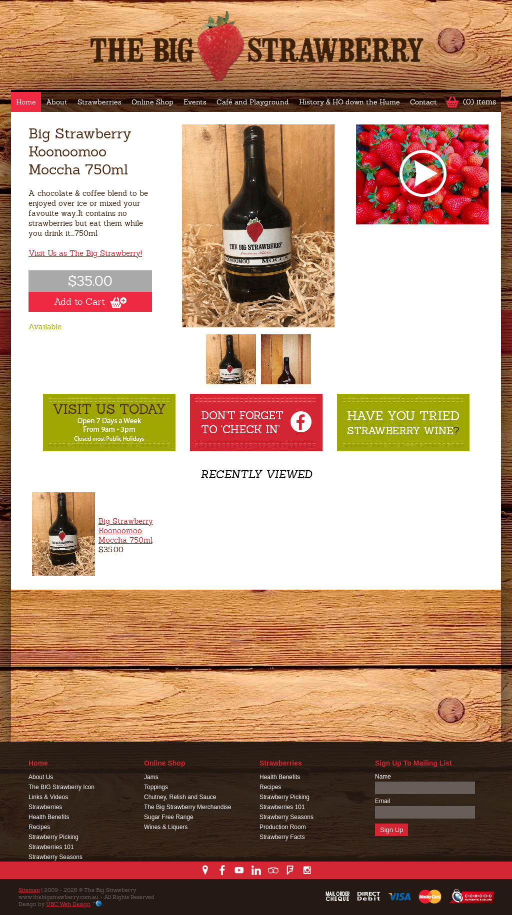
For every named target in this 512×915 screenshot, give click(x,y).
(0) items (479, 101)
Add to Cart (90, 302)
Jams (151, 777)
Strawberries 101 (51, 847)
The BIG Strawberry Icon (61, 787)
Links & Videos (48, 797)
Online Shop (153, 101)
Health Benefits (48, 817)
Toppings (156, 787)
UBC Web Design (68, 904)
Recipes (39, 827)
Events (195, 101)
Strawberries (100, 101)
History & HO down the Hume (349, 101)
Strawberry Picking (53, 837)
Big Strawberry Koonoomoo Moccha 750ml (125, 530)
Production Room (283, 827)
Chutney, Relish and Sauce (180, 797)
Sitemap (29, 890)
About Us (40, 777)
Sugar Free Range (169, 817)
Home (26, 101)
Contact (423, 101)
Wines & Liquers (166, 827)
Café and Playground (252, 101)
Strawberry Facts (282, 837)
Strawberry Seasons (55, 857)
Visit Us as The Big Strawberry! (85, 253)
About (57, 101)
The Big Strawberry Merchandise (188, 807)
